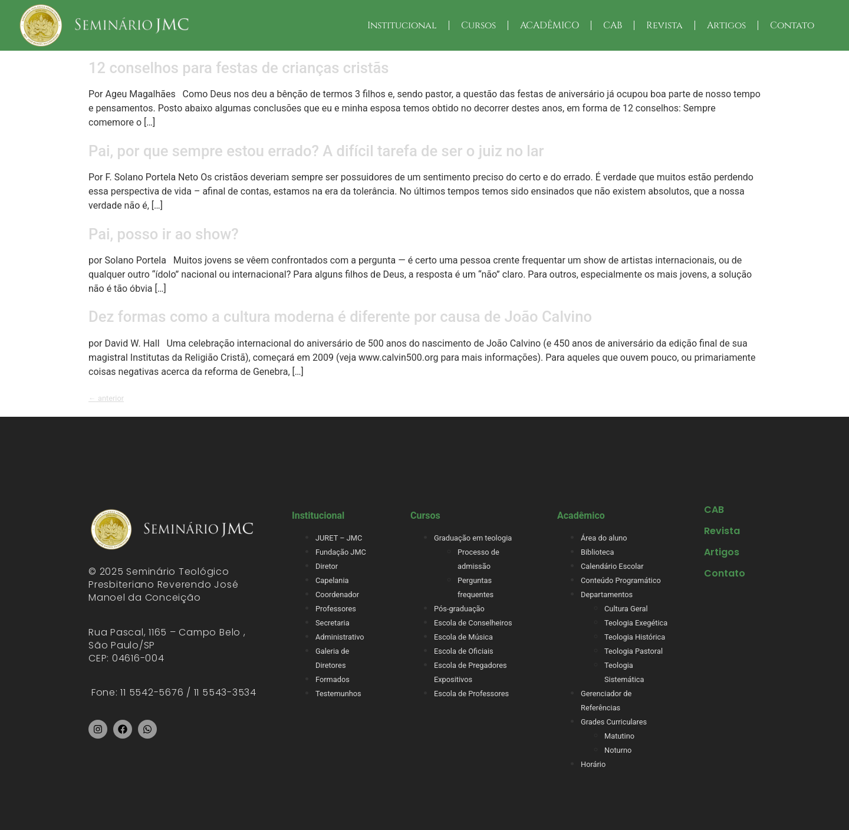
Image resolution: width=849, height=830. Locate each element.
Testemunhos (338, 693)
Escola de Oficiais (463, 651)
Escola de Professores (471, 693)
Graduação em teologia (473, 537)
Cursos (478, 25)
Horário (593, 764)
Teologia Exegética (635, 622)
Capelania (331, 580)
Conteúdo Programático (621, 580)
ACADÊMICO (549, 25)
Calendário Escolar (612, 566)
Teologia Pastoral (633, 651)
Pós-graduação (459, 608)
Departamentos (607, 594)
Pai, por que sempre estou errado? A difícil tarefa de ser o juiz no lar (316, 151)
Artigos (726, 25)
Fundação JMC (340, 552)
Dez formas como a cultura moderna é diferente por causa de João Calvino (340, 316)
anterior (106, 398)
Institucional (402, 25)
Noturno (617, 750)
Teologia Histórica (634, 637)
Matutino (619, 736)
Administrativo (339, 637)
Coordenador (337, 594)
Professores (335, 608)
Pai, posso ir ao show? (163, 234)
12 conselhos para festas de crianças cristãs (238, 68)
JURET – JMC (338, 537)
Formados (332, 679)
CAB (612, 25)
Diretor (326, 566)
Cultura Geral (626, 608)
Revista (664, 25)
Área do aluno (604, 537)
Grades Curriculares (614, 721)
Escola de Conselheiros (473, 622)
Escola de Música (463, 637)
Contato (792, 25)
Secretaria (332, 622)
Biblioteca (597, 552)
